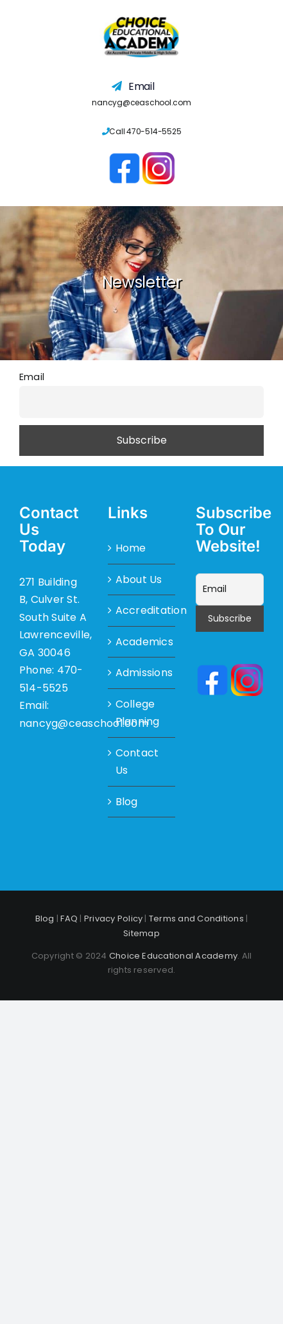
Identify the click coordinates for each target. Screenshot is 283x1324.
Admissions (142, 672)
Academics (142, 641)
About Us (139, 579)
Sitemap (141, 933)
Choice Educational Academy (173, 956)
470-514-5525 (153, 131)
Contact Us (137, 761)
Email (31, 376)
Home (131, 548)
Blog (127, 801)
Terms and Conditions (196, 918)
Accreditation (142, 610)
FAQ (69, 918)
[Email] (230, 589)
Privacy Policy (113, 918)
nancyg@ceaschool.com (141, 102)
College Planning (138, 713)
